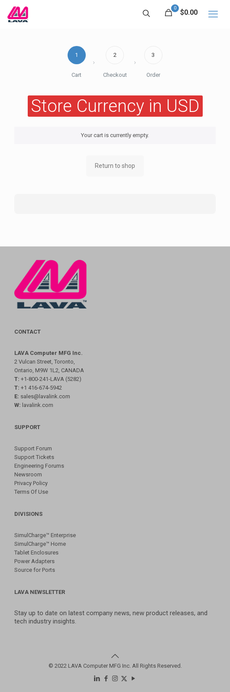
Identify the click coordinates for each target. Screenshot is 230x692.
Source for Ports (34, 570)
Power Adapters (34, 561)
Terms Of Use (31, 492)
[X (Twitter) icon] (124, 678)
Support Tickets (34, 457)
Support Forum (33, 448)
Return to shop (115, 165)
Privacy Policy (31, 483)
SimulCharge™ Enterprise (45, 535)
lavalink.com (37, 405)
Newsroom (28, 474)
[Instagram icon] (115, 678)
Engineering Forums (39, 465)
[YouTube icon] (133, 678)
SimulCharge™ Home (40, 544)
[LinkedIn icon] (97, 678)
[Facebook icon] (106, 678)
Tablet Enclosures (36, 552)
